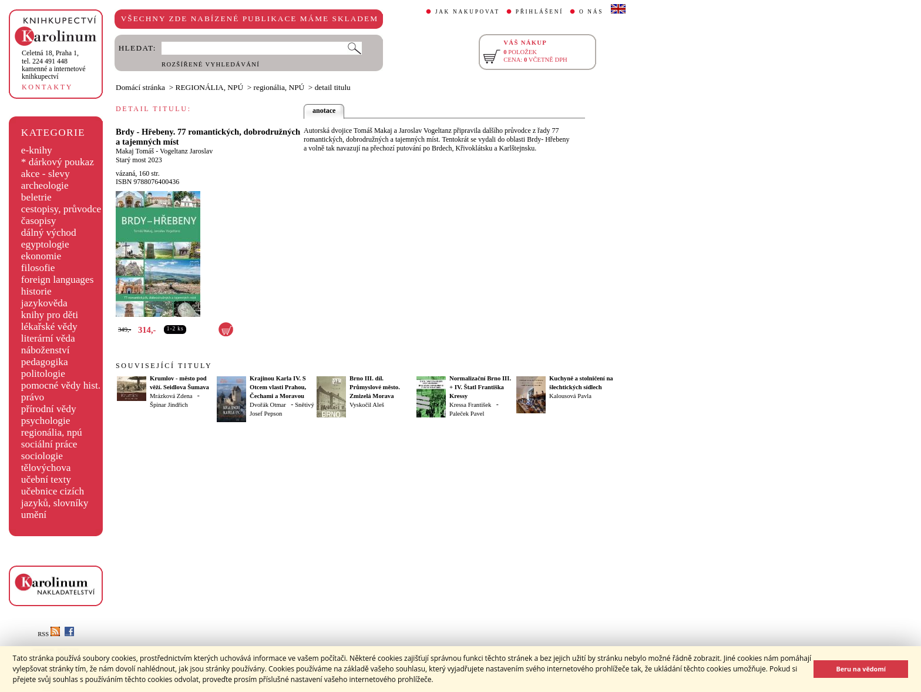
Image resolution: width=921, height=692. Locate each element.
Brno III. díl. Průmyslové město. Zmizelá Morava (374, 387)
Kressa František (470, 405)
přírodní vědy (48, 408)
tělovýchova (46, 467)
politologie (43, 373)
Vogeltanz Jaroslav (186, 151)
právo (32, 397)
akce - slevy (45, 173)
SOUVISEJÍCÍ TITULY (164, 366)
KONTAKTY (47, 87)
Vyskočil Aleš (366, 405)
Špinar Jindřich (169, 405)
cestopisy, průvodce (61, 209)
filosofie (38, 267)
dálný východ (48, 232)
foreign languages (57, 279)
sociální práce (49, 444)
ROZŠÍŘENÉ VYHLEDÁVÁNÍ (211, 64)
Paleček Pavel (466, 413)
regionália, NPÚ (279, 87)
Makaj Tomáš (135, 151)
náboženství (45, 350)
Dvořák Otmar (268, 405)
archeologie (45, 185)
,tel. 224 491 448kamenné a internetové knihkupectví (54, 65)
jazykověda (44, 303)
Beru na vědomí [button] (861, 668)
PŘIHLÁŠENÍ (539, 12)
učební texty (46, 479)
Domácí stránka (140, 87)
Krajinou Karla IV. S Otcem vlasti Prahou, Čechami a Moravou (278, 387)
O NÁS (591, 12)
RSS (49, 634)
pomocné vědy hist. (60, 385)
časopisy (38, 220)
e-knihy (36, 150)
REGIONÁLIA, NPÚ (210, 87)
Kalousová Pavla (570, 396)
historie (36, 291)
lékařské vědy (49, 326)
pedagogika (44, 361)
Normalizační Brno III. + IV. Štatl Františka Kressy (480, 387)
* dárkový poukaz (57, 162)
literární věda (48, 338)
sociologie (42, 456)
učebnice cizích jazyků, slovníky (55, 497)
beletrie (36, 197)
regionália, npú (51, 432)
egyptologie (45, 244)
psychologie (45, 420)
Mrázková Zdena (171, 396)
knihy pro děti (49, 314)
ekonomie (41, 256)
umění (33, 514)
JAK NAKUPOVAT (467, 12)
